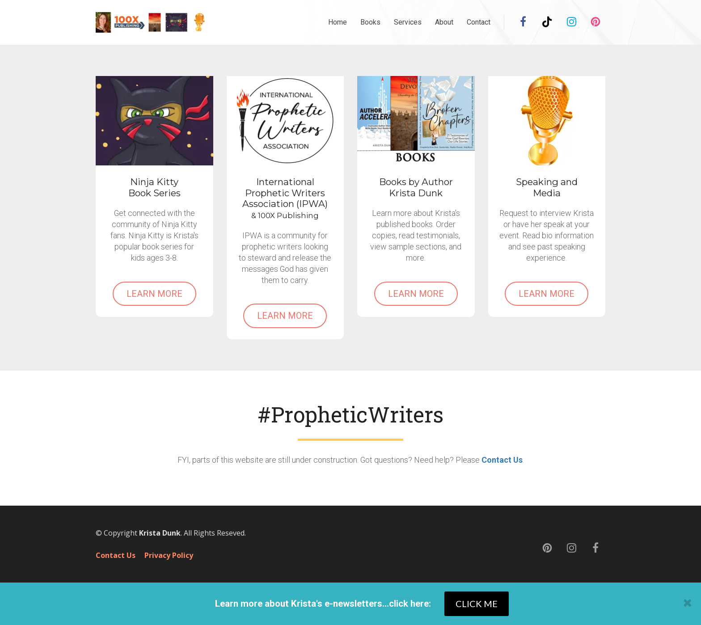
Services (408, 22)
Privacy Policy (168, 555)
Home (337, 22)
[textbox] (350, 414)
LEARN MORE (154, 293)
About (444, 22)
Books (370, 22)
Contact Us (502, 460)
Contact (478, 22)
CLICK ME (477, 603)
